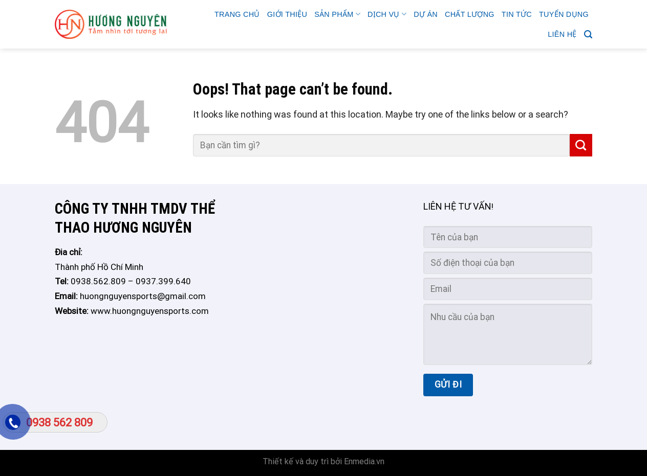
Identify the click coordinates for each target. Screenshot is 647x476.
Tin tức (517, 14)
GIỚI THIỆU (287, 14)
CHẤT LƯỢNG (469, 14)
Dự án (426, 14)
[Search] (588, 34)
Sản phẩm (337, 14)
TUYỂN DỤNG (564, 14)
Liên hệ (562, 34)
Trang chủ (237, 14)
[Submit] (581, 145)
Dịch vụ (387, 14)
